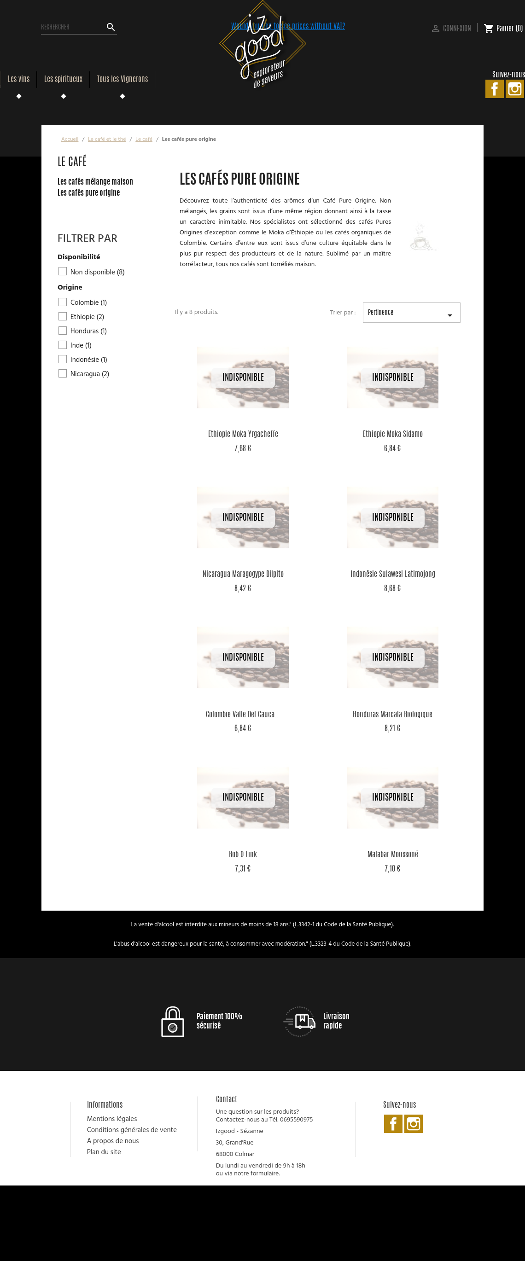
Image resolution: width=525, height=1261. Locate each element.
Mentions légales (112, 1119)
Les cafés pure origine (89, 193)
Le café (72, 163)
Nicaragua (89, 374)
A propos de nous (113, 1141)
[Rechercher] (79, 28)
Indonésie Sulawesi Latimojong (392, 574)
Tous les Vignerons (122, 79)
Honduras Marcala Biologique (392, 715)
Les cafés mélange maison (95, 182)
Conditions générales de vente (132, 1130)
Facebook (494, 89)
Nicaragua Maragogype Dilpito (243, 574)
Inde (81, 345)
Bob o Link (243, 855)
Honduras (88, 331)
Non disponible (97, 272)
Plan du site (104, 1152)
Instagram (515, 89)
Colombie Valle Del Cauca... (243, 715)
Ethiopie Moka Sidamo (393, 434)
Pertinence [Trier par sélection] (411, 316)
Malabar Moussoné (393, 855)
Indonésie (88, 360)
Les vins (18, 79)
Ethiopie (87, 317)
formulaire (265, 1173)
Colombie (88, 302)
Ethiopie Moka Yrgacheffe (243, 434)
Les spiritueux (63, 79)
